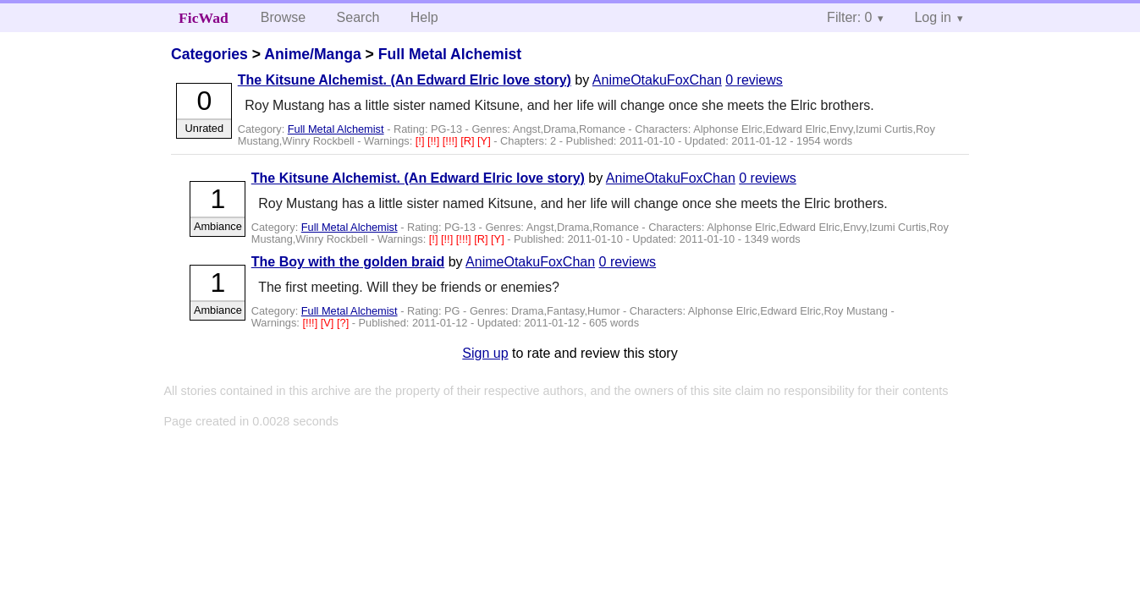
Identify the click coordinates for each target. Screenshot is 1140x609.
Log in (932, 17)
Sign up (485, 353)
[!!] (435, 140)
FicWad (204, 17)
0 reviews (754, 80)
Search (358, 17)
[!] (421, 140)
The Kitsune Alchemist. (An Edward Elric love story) (404, 80)
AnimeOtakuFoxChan (657, 80)
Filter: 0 (849, 17)
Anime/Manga (312, 54)
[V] (329, 322)
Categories (209, 54)
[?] (344, 322)
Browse (283, 17)
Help (424, 17)
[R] (468, 140)
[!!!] (451, 140)
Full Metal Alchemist (449, 54)
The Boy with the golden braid (347, 262)
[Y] (485, 140)
